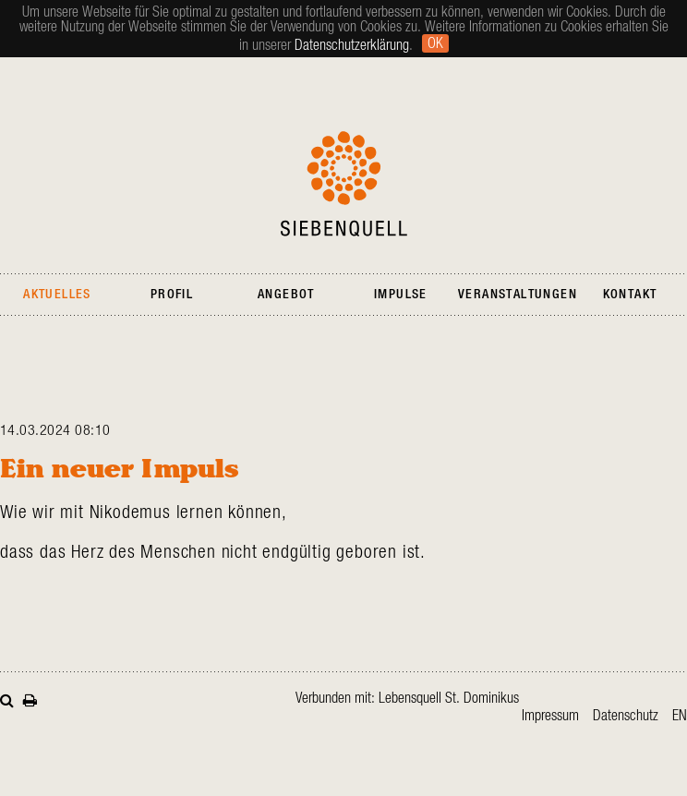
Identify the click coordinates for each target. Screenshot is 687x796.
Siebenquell (344, 183)
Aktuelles (57, 294)
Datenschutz (625, 715)
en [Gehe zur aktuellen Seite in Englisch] (679, 715)
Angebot (286, 294)
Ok (435, 43)
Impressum (550, 715)
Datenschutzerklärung (352, 45)
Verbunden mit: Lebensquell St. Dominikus (407, 698)
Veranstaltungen (517, 294)
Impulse (401, 294)
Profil (172, 294)
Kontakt (630, 294)
